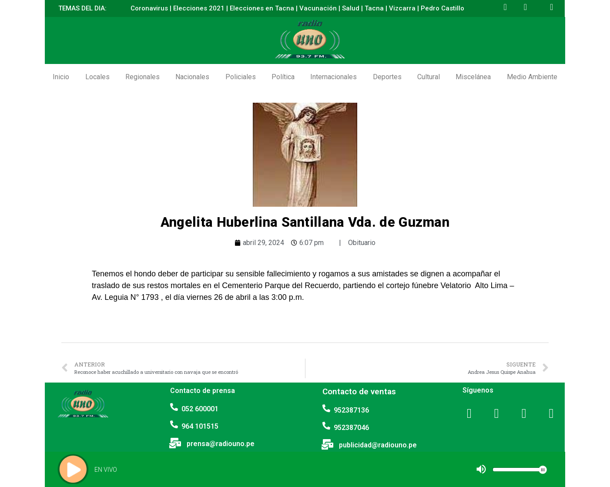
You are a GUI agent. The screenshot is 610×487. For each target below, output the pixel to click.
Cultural (428, 77)
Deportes (387, 77)
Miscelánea (473, 77)
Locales (97, 77)
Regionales (142, 77)
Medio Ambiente (532, 77)
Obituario (361, 242)
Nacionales (192, 77)
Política (283, 77)
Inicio (61, 77)
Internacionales (333, 77)
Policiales (240, 77)
